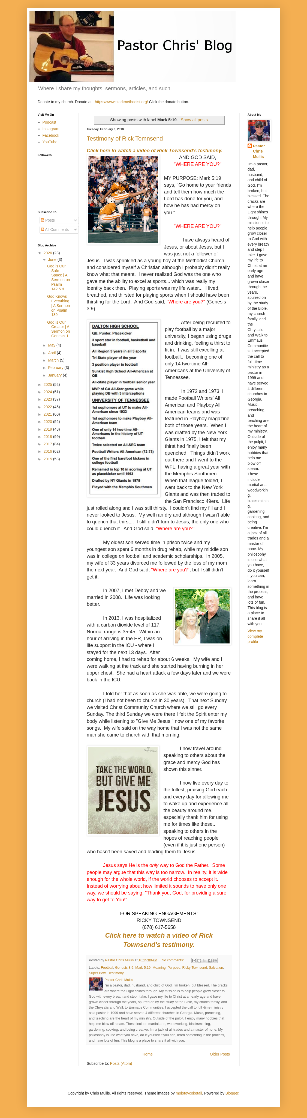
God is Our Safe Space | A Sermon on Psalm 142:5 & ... (58, 277)
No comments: (173, 960)
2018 (48, 436)
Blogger (231, 1093)
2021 (48, 414)
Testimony (116, 973)
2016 (48, 451)
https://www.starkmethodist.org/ (121, 102)
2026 (48, 253)
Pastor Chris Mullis (259, 151)
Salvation (216, 968)
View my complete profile (255, 636)
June (52, 259)
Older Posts (220, 1054)
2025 (48, 384)
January (55, 375)
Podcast (49, 122)
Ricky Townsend (194, 968)
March (54, 360)
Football (107, 968)
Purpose (173, 968)
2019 (48, 429)
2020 (48, 421)
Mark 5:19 (143, 968)
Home (148, 1054)
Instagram (51, 129)
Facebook (51, 135)
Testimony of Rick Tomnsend (125, 138)
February (56, 367)
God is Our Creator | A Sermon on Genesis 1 (58, 329)
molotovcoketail (189, 1093)
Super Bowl (97, 973)
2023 (48, 399)
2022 (48, 407)
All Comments (55, 229)
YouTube (50, 142)
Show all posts (194, 119)
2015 (48, 459)
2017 (48, 444)
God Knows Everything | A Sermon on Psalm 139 (58, 305)
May (52, 345)
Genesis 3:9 (124, 968)
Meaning (158, 968)
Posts (48, 220)
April (52, 353)
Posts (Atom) (121, 1063)
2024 (48, 392)
